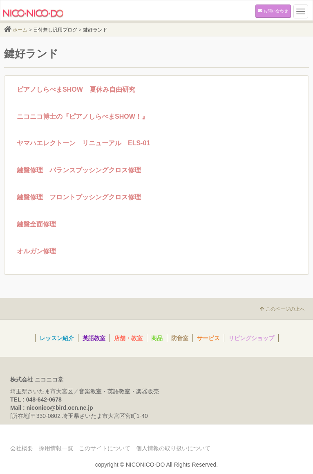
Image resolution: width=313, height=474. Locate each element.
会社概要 (21, 448)
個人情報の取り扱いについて (173, 448)
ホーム (20, 30)
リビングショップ (251, 338)
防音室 (179, 338)
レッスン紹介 (57, 338)
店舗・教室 (128, 338)
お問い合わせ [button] (273, 11)
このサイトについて (104, 448)
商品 (157, 338)
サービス (208, 338)
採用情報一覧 (56, 448)
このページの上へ (282, 309)
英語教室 (94, 338)
